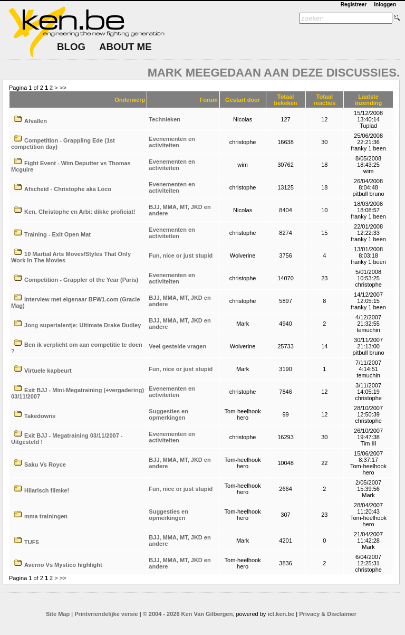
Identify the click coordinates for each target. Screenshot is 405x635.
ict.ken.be (280, 614)
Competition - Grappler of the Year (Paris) (81, 280)
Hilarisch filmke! (46, 490)
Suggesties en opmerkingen (168, 414)
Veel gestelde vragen (177, 346)
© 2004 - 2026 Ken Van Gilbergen (188, 614)
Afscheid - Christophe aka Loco (67, 189)
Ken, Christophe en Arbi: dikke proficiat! (79, 211)
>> (63, 87)
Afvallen (35, 121)
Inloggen (385, 4)
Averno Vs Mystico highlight (63, 565)
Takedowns (39, 416)
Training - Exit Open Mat (57, 234)
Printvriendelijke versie (106, 614)
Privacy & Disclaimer (327, 614)
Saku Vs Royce (45, 464)
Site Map (58, 614)
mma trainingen (46, 516)
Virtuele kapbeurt (48, 370)
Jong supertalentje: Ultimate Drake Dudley (82, 325)
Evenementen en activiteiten (172, 142)
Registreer (354, 4)
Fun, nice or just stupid (181, 255)
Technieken (164, 119)
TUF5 (31, 542)
